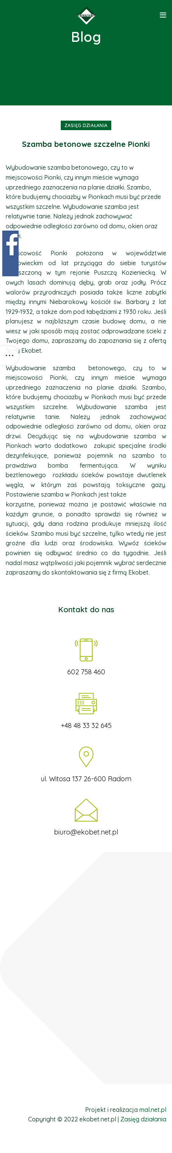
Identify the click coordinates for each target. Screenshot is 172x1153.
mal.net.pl (152, 1109)
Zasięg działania (86, 125)
